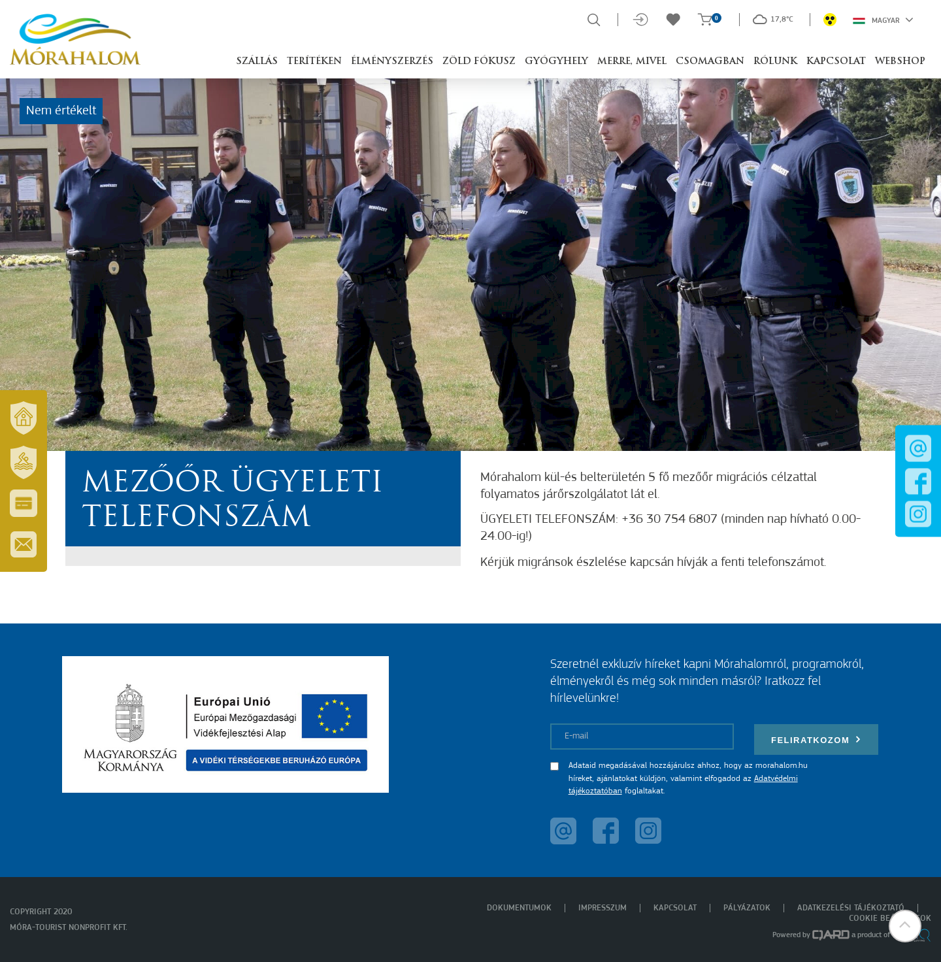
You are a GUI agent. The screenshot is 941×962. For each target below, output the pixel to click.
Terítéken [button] (314, 62)
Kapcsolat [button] (836, 62)
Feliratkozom (816, 739)
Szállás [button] (257, 62)
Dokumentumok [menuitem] (519, 908)
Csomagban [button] (710, 62)
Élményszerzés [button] (392, 62)
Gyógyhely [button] (556, 62)
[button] (905, 926)
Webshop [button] (900, 62)
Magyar (883, 19)
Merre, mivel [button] (632, 62)
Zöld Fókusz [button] (479, 62)
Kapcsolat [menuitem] (675, 908)
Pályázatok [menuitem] (746, 908)
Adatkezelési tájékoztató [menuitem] (850, 908)
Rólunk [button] (775, 62)
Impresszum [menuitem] (602, 908)
